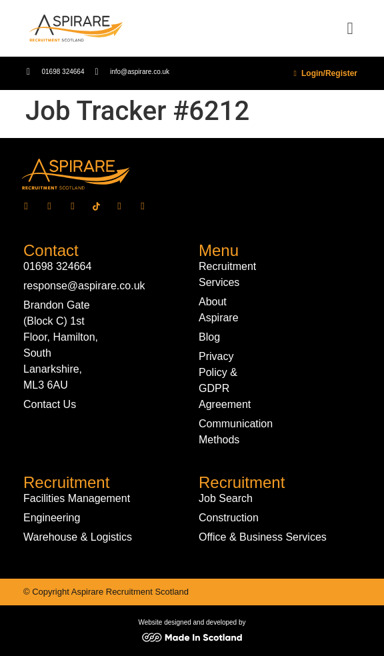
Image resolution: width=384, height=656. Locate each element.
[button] (350, 28)
